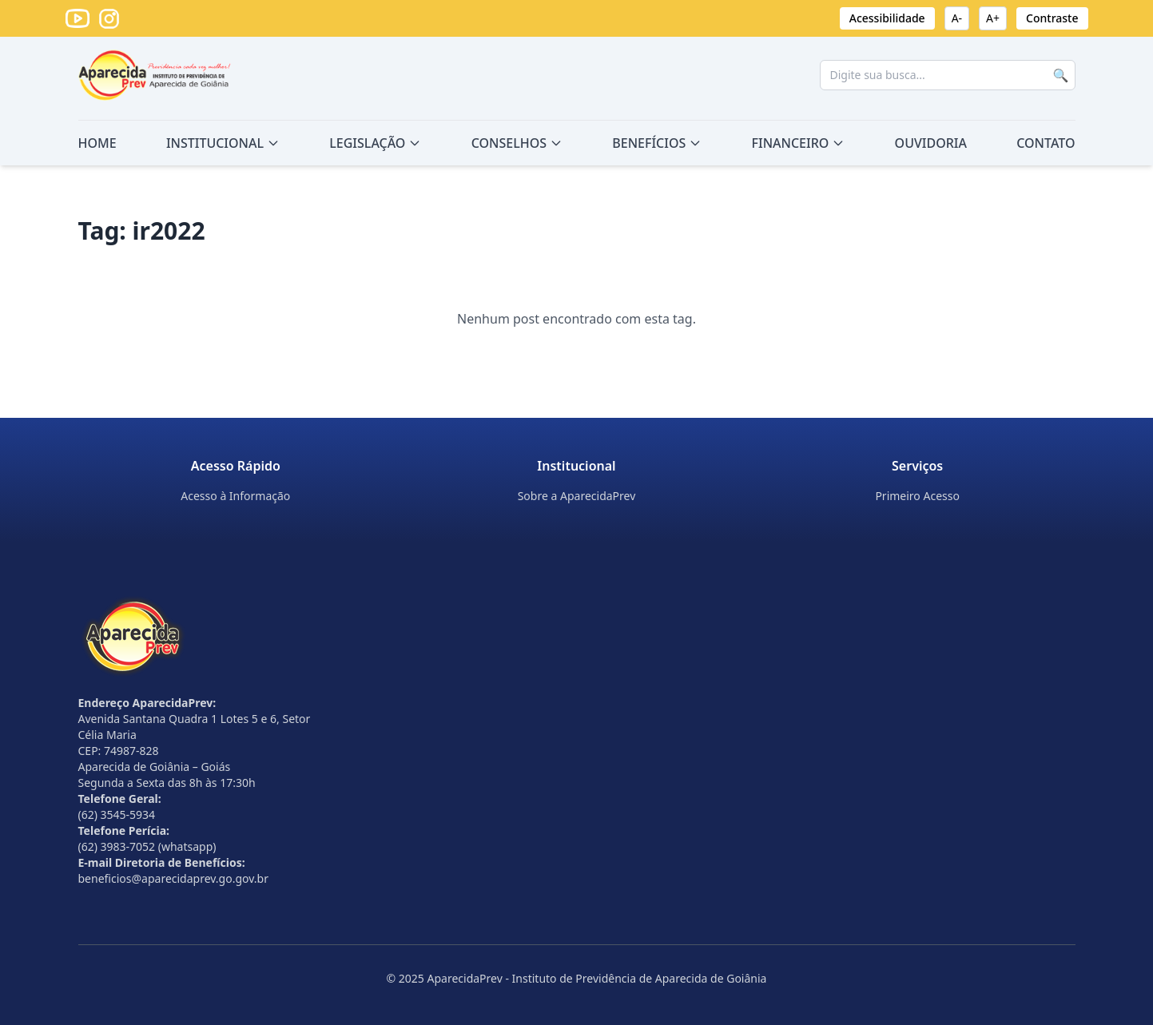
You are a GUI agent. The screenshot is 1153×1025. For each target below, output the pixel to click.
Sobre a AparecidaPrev (577, 495)
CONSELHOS (517, 143)
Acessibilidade (887, 18)
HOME (97, 143)
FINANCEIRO (798, 143)
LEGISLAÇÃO (375, 143)
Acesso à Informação (235, 495)
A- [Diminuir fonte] (957, 18)
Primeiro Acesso (917, 495)
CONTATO (1045, 143)
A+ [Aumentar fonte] (993, 18)
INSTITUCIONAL (223, 143)
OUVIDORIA (931, 143)
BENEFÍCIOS (657, 143)
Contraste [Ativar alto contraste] (1052, 18)
